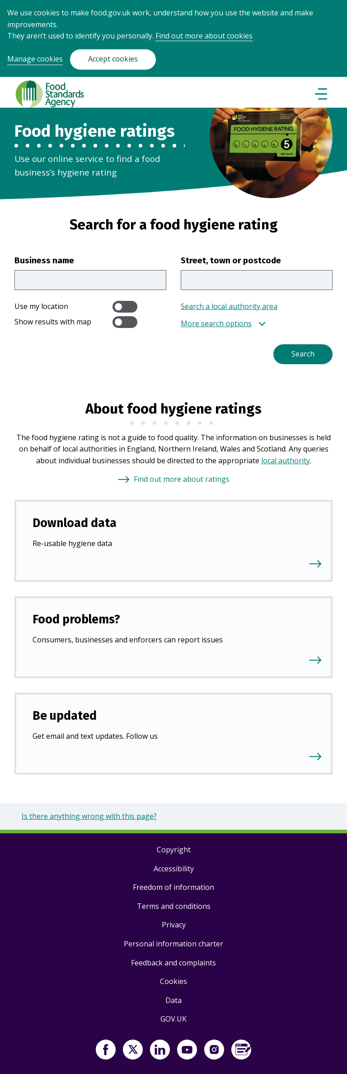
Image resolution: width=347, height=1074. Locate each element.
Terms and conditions (174, 906)
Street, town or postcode (231, 260)
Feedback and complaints (173, 963)
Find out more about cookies (204, 36)
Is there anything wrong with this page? (89, 816)
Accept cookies (113, 59)
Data (173, 1000)
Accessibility (174, 869)
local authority (285, 461)
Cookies (173, 981)
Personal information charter (173, 944)
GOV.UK (173, 1019)
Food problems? (76, 619)
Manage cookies (35, 59)
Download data (75, 523)
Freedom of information (173, 887)
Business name (44, 260)
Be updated (65, 715)
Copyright (174, 850)
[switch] (125, 307)
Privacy (174, 925)
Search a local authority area (229, 306)
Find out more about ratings (182, 479)
